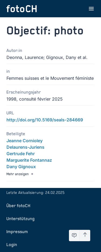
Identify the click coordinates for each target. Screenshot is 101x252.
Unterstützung (20, 218)
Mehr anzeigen (20, 174)
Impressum (17, 231)
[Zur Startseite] (21, 8)
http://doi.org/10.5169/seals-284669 (44, 119)
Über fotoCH (18, 205)
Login (11, 244)
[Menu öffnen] (91, 9)
